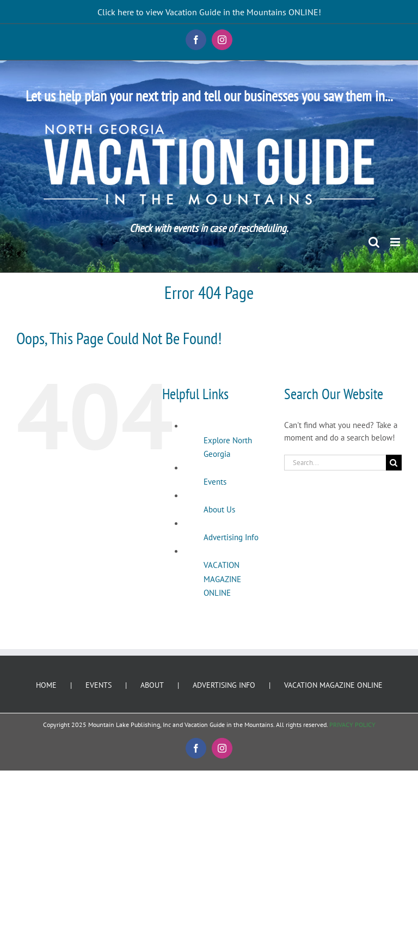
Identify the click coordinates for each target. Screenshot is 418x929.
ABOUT (152, 685)
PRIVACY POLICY (352, 724)
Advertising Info (231, 537)
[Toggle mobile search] (373, 242)
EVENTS (98, 685)
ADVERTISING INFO (224, 685)
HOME (46, 685)
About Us (219, 509)
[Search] (394, 462)
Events (215, 481)
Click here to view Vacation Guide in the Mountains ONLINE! (209, 12)
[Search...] (335, 462)
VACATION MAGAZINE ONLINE (222, 579)
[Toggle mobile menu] (396, 242)
